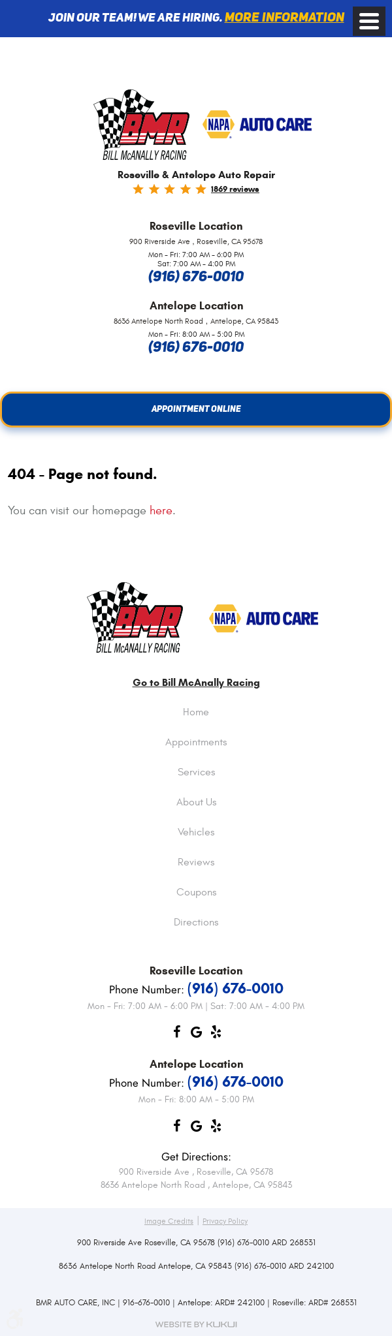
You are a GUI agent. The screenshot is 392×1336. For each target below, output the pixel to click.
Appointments (196, 743)
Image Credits (168, 1221)
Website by (196, 1324)
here (161, 511)
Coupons (196, 893)
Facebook (176, 1035)
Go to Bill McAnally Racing (196, 682)
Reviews (196, 863)
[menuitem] (196, 722)
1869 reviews (235, 188)
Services (196, 773)
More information (284, 18)
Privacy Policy (225, 1221)
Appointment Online (196, 409)
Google (196, 1035)
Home (196, 712)
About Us (196, 803)
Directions (196, 923)
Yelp (215, 1035)
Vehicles (196, 833)
